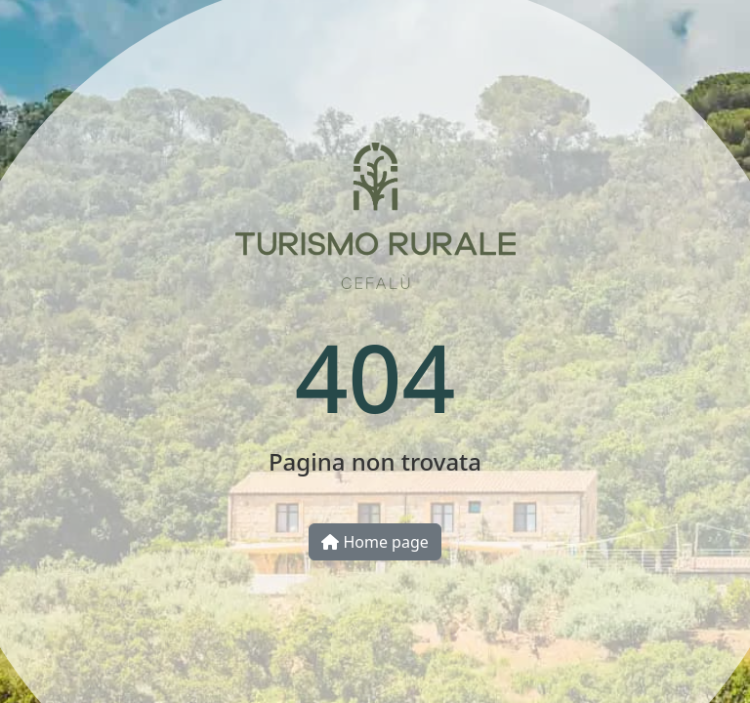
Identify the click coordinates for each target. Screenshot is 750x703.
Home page (375, 542)
